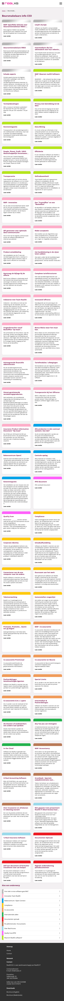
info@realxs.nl (16, 971)
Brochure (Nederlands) (14, 995)
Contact (9, 954)
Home (4, 11)
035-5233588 (21, 982)
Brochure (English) (13, 992)
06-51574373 (16, 984)
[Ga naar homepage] (10, 4)
